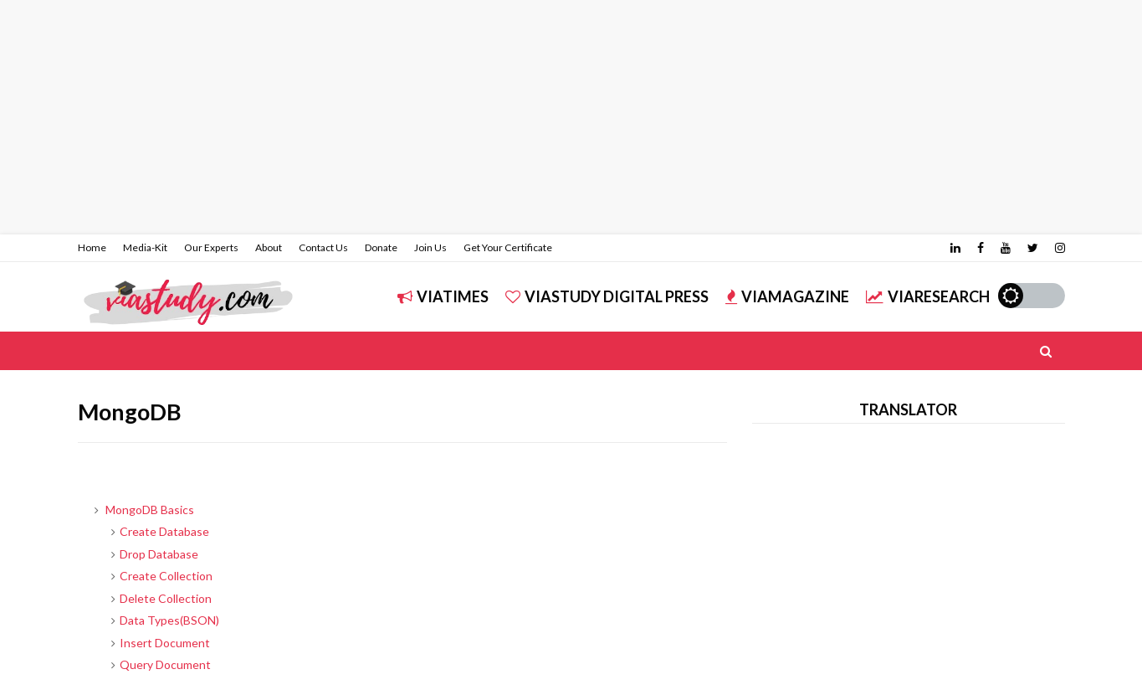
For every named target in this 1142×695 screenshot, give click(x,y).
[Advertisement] (502, 117)
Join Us (430, 247)
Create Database (164, 531)
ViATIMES (443, 296)
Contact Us (323, 247)
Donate (381, 247)
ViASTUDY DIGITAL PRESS (607, 296)
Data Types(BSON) (169, 620)
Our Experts (211, 247)
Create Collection (166, 576)
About (268, 247)
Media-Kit (145, 247)
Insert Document (165, 643)
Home (92, 247)
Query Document (165, 664)
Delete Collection (166, 598)
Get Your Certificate (507, 247)
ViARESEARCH (928, 296)
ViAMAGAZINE (787, 296)
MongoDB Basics (149, 509)
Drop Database (159, 554)
